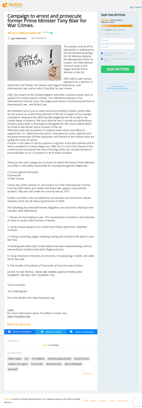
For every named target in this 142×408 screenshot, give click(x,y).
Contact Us (103, 401)
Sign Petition (118, 70)
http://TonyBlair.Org (18, 317)
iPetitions (14, 5)
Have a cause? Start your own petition (117, 88)
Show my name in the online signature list (113, 55)
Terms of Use (125, 401)
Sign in (133, 8)
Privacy (114, 401)
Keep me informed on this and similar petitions (116, 60)
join (140, 8)
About (93, 401)
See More (87, 374)
